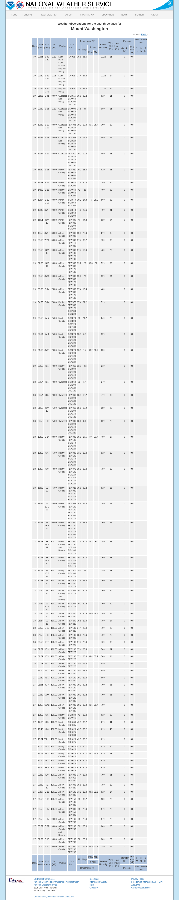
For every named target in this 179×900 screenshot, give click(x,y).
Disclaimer (94, 879)
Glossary (94, 888)
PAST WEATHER (50, 15)
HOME (14, 15)
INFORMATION (88, 15)
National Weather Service (45, 885)
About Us (135, 885)
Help (92, 885)
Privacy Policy (137, 879)
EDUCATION (109, 15)
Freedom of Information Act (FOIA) (147, 882)
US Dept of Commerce (44, 879)
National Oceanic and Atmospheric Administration (56, 882)
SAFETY (69, 15)
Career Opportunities (140, 888)
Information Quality (98, 882)
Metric (144, 34)
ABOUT (156, 15)
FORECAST (29, 15)
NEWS (125, 15)
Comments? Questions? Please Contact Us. (54, 897)
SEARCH (140, 15)
